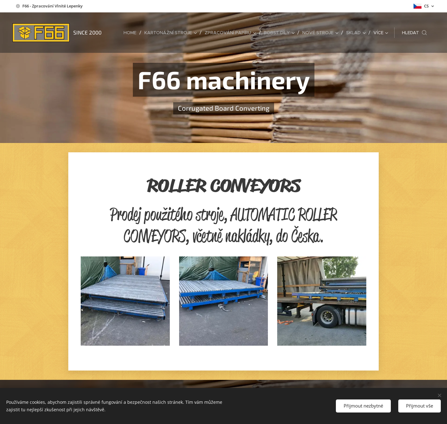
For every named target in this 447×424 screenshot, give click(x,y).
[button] (414, 32)
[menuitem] (131, 32)
